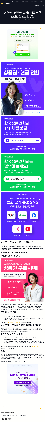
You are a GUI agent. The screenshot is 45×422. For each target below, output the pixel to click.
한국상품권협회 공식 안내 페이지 (13, 322)
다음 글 (40, 28)
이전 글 (4, 26)
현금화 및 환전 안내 (27, 19)
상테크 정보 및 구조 (35, 346)
